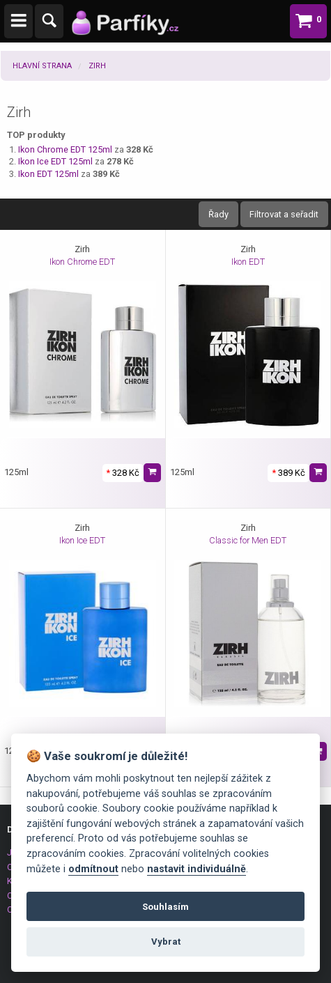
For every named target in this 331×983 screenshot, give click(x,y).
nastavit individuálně (196, 869)
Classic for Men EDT (247, 540)
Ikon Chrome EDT (82, 261)
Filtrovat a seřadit (283, 214)
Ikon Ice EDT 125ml (55, 161)
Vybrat (165, 941)
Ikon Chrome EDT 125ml (65, 149)
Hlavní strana (42, 65)
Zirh (97, 65)
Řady (218, 214)
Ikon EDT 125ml (48, 174)
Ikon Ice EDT (82, 540)
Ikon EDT (248, 261)
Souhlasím (165, 906)
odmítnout (93, 869)
